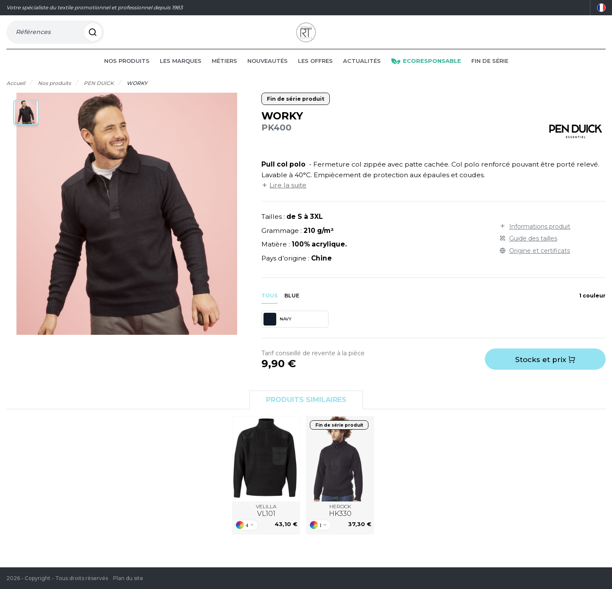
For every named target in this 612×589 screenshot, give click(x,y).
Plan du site (128, 578)
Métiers (224, 73)
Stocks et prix (545, 372)
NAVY (277, 331)
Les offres (315, 73)
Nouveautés (267, 73)
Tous (269, 308)
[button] (26, 124)
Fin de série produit (295, 111)
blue (291, 308)
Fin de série (489, 73)
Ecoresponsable (426, 73)
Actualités (362, 73)
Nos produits (127, 73)
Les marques (180, 73)
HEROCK (340, 523)
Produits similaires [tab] (306, 412)
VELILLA (266, 523)
